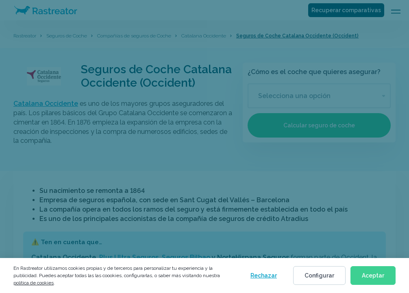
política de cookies (33, 283)
